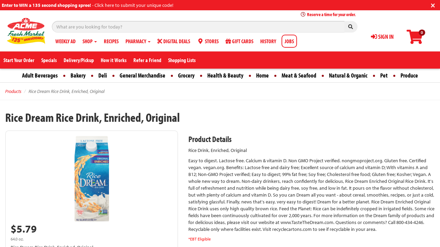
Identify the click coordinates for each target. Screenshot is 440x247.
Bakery (78, 75)
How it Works (113, 60)
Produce (409, 75)
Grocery (186, 75)
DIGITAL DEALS (173, 41)
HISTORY (268, 41)
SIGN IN (382, 36)
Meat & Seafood (299, 75)
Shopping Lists (182, 60)
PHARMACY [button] (138, 41)
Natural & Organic (348, 75)
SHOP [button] (89, 41)
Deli (102, 75)
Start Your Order (18, 60)
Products (13, 91)
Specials (49, 60)
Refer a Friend (147, 60)
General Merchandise (142, 75)
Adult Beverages (40, 75)
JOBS (289, 41)
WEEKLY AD (65, 41)
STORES (208, 41)
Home (262, 75)
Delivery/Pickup (79, 60)
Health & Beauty (225, 75)
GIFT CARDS (239, 41)
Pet (384, 75)
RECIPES (111, 41)
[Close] (433, 4)
